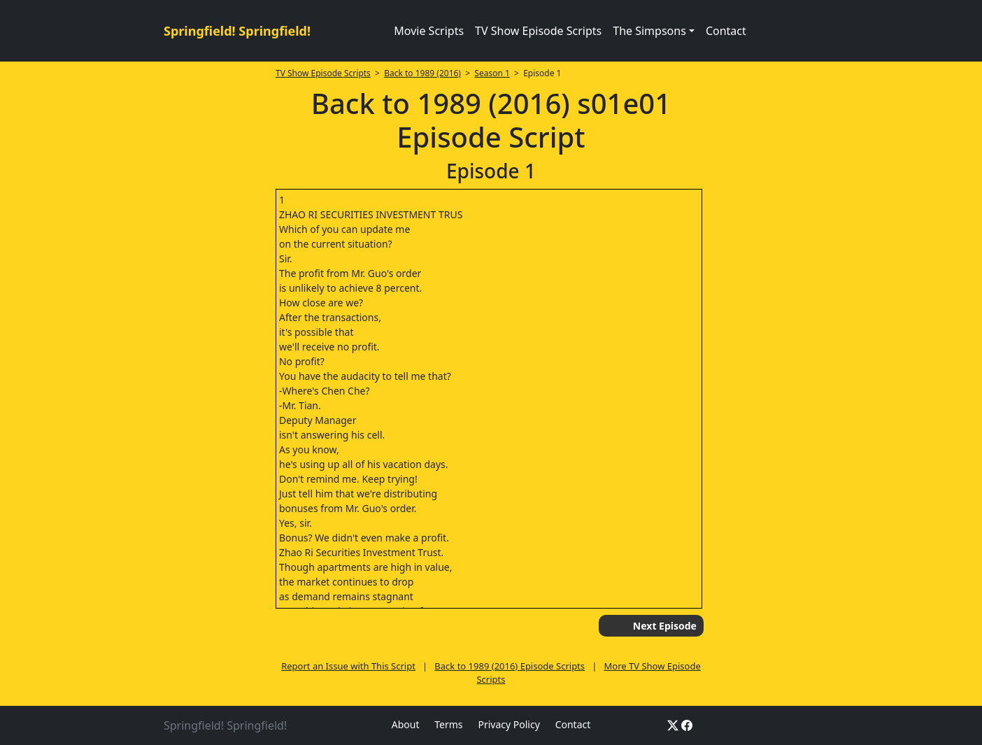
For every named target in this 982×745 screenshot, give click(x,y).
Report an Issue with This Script (348, 666)
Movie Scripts (429, 30)
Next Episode (665, 625)
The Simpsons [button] (649, 30)
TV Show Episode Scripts (538, 30)
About (406, 724)
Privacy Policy (508, 724)
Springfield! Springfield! (237, 30)
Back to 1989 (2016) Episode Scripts (509, 666)
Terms (448, 724)
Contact (726, 30)
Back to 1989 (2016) (422, 73)
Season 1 (492, 73)
